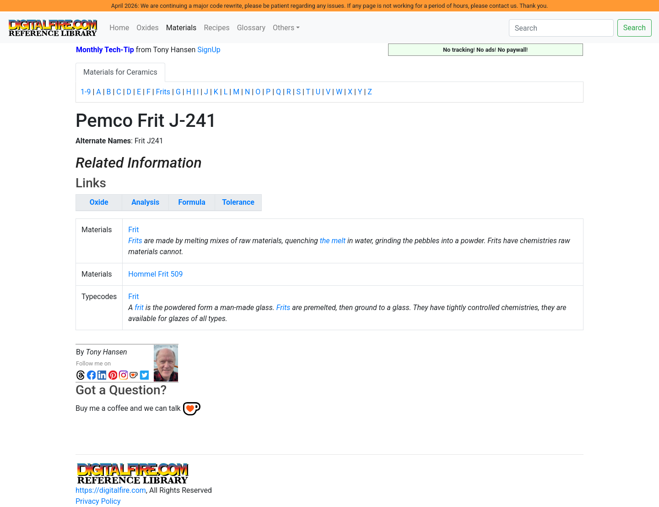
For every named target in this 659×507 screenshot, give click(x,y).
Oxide (99, 202)
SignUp (209, 49)
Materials (183, 27)
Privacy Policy (98, 501)
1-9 (86, 91)
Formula (191, 202)
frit (139, 307)
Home (119, 27)
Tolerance (238, 202)
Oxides (147, 27)
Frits (163, 91)
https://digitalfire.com (111, 490)
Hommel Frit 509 (155, 274)
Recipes (216, 27)
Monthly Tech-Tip (105, 49)
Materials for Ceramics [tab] (120, 72)
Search (634, 27)
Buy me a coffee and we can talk (128, 407)
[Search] (561, 28)
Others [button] (283, 27)
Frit (133, 229)
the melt (333, 240)
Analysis (145, 202)
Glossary (251, 27)
